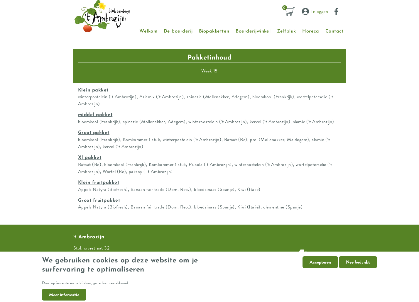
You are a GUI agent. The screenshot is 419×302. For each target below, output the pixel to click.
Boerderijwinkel (253, 31)
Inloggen (319, 11)
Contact (334, 31)
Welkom (148, 31)
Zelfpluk (286, 31)
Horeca (310, 31)
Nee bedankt (358, 267)
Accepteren (320, 267)
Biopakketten (214, 31)
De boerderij (178, 31)
